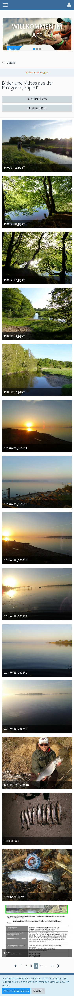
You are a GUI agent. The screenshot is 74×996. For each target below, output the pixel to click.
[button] (5, 5)
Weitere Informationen (16, 991)
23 (52, 966)
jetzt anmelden (23, 49)
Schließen (38, 991)
